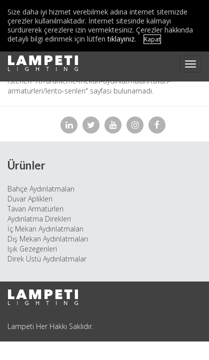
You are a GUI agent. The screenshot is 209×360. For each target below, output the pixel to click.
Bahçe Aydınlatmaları (41, 189)
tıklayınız (121, 39)
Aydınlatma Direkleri (39, 219)
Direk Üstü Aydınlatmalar (47, 259)
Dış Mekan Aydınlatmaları (48, 239)
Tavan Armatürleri (36, 209)
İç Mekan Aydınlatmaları (46, 229)
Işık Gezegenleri (32, 249)
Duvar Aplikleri (30, 199)
